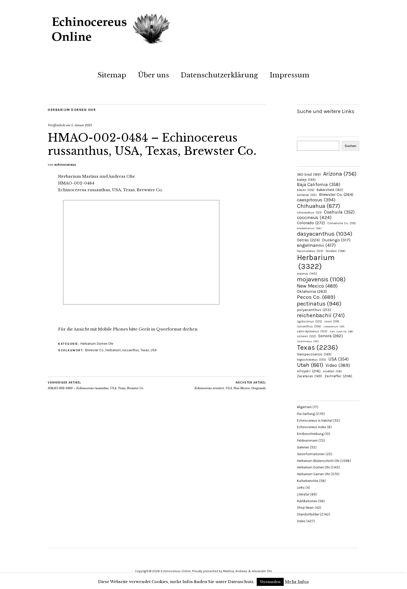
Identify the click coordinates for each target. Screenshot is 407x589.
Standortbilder (308, 514)
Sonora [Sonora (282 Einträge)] (330, 335)
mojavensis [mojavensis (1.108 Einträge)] (321, 279)
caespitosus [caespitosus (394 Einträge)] (316, 200)
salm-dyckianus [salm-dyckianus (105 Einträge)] (312, 331)
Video (301, 521)
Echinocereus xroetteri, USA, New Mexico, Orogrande (230, 385)
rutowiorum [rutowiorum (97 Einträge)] (333, 326)
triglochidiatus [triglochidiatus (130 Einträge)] (311, 359)
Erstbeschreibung (310, 434)
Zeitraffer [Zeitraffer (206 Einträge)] (338, 376)
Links (301, 487)
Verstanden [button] (270, 582)
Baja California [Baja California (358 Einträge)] (318, 184)
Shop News (305, 507)
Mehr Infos (297, 581)
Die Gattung (306, 414)
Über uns (153, 75)
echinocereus (65, 165)
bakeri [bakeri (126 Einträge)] (305, 190)
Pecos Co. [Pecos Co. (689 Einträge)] (316, 297)
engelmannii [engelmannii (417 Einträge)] (316, 245)
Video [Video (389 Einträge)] (337, 365)
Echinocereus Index (311, 427)
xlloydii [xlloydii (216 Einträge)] (309, 371)
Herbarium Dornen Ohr (72, 110)
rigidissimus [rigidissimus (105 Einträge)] (309, 321)
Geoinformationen (311, 454)
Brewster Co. (94, 350)
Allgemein (304, 407)
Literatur (303, 494)
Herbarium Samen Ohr (313, 474)
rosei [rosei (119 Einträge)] (331, 321)
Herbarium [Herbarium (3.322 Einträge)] (316, 262)
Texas (144, 350)
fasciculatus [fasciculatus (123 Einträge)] (310, 251)
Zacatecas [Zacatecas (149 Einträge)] (309, 376)
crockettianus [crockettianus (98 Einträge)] (309, 228)
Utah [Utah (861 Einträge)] (310, 365)
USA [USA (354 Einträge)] (338, 359)
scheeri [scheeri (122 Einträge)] (306, 336)
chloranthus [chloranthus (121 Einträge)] (309, 212)
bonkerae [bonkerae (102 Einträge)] (307, 195)
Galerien (303, 447)
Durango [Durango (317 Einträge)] (336, 239)
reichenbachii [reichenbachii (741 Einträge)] (321, 315)
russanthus (130, 350)
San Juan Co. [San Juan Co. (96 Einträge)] (341, 331)
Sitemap (112, 75)
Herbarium (113, 350)
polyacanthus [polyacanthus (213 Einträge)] (314, 309)
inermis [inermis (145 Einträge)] (307, 273)
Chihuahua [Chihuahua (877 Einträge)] (318, 206)
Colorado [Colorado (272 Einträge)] (311, 222)
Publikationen (307, 501)
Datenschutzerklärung (219, 75)
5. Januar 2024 (81, 125)
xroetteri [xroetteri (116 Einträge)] (332, 371)
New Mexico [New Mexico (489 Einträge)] (317, 286)
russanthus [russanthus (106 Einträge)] (309, 326)
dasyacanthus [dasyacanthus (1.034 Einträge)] (324, 233)
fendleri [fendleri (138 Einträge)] (335, 251)
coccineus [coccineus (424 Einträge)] (314, 217)
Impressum (289, 75)
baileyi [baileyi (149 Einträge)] (306, 180)
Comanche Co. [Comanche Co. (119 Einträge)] (341, 223)
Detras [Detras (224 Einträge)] (308, 240)
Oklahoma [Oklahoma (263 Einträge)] (312, 291)
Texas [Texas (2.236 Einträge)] (317, 347)
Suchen (350, 146)
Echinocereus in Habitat (315, 420)
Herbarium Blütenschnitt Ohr (318, 461)
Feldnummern (307, 440)
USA (154, 350)
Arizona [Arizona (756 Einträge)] (339, 173)
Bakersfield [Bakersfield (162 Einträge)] (330, 190)
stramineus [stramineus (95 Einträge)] (308, 341)
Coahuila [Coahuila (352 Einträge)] (339, 212)
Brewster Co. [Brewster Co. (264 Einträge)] (336, 194)
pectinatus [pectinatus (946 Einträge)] (319, 303)
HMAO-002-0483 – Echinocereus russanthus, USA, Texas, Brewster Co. (96, 385)
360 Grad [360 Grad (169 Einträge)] (309, 174)
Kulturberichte (307, 481)
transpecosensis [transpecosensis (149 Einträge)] (314, 354)
